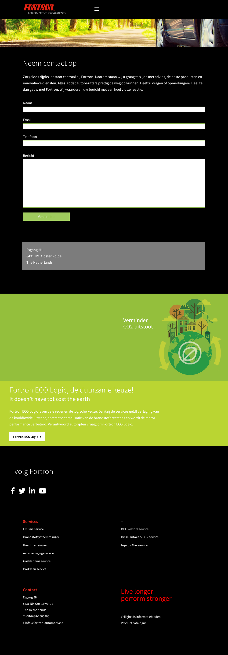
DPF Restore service (134, 529)
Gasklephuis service (37, 561)
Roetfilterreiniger (35, 545)
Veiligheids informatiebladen (141, 617)
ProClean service (34, 569)
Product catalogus (133, 623)
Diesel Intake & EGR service (140, 537)
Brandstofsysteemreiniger (41, 537)
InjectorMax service (134, 545)
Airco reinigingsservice (38, 553)
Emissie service (33, 529)
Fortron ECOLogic (25, 437)
